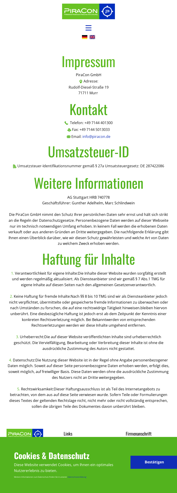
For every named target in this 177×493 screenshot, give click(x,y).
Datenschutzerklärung (77, 477)
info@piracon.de (96, 136)
